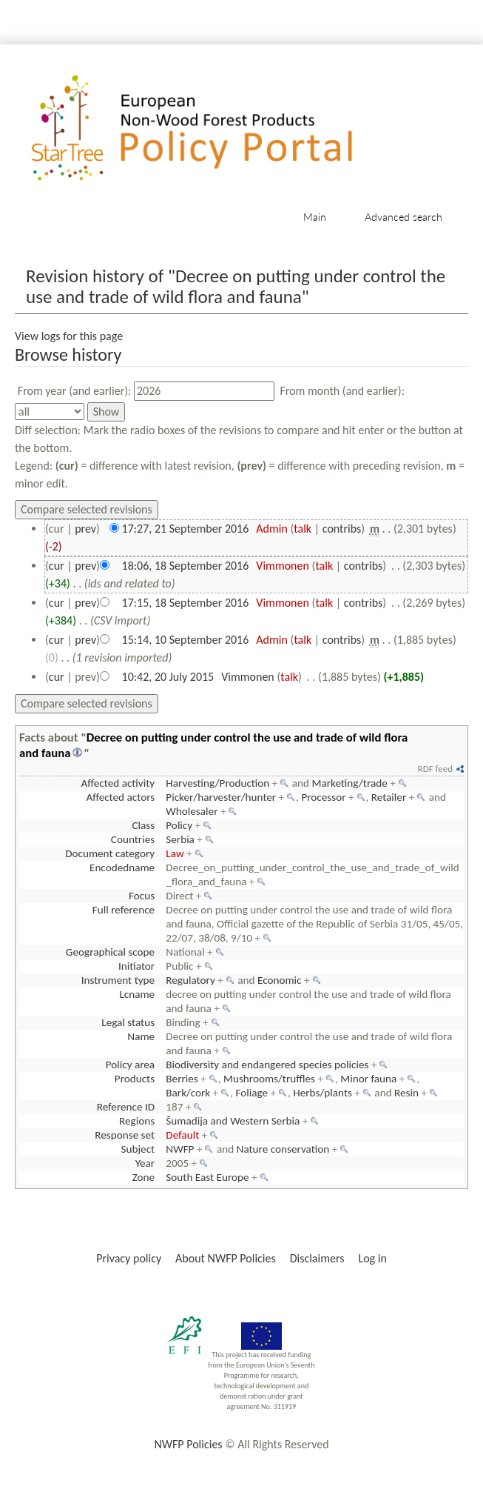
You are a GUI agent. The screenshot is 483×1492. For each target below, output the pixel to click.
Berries (181, 1078)
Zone (143, 1177)
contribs (342, 529)
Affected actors (120, 797)
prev (85, 529)
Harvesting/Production (217, 783)
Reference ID (126, 1106)
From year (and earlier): (75, 391)
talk (302, 529)
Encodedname (122, 867)
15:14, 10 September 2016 (185, 640)
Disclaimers (317, 1258)
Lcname (137, 994)
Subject (138, 1149)
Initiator (136, 966)
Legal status (128, 1022)
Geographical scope (110, 952)
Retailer (388, 797)
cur (56, 566)
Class (143, 825)
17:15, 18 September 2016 (185, 603)
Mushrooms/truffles (269, 1078)
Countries (133, 839)
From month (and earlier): (342, 391)
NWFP (180, 1149)
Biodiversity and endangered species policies (267, 1064)
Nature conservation (283, 1149)
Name (141, 1036)
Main (314, 216)
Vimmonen (282, 566)
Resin (406, 1092)
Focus (142, 895)
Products (135, 1078)
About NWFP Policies (225, 1258)
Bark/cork (188, 1092)
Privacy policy (128, 1258)
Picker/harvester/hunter (221, 797)
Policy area (130, 1064)
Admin (272, 529)
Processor (323, 797)
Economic (279, 980)
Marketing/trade (349, 783)
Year (145, 1163)
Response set (125, 1135)
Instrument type (118, 980)
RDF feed (435, 768)
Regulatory (190, 980)
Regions (137, 1121)
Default (182, 1135)
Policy (179, 825)
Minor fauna (368, 1078)
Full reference (123, 909)
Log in (372, 1258)
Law (174, 853)
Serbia (180, 839)
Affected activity (118, 783)
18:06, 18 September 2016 (185, 566)
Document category (110, 853)
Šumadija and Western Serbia (233, 1121)
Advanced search (403, 216)
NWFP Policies (188, 1444)
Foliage (251, 1092)
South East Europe (207, 1177)
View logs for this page (69, 336)
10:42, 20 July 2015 (168, 677)
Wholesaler (191, 811)
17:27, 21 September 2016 (185, 529)
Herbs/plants (322, 1092)
